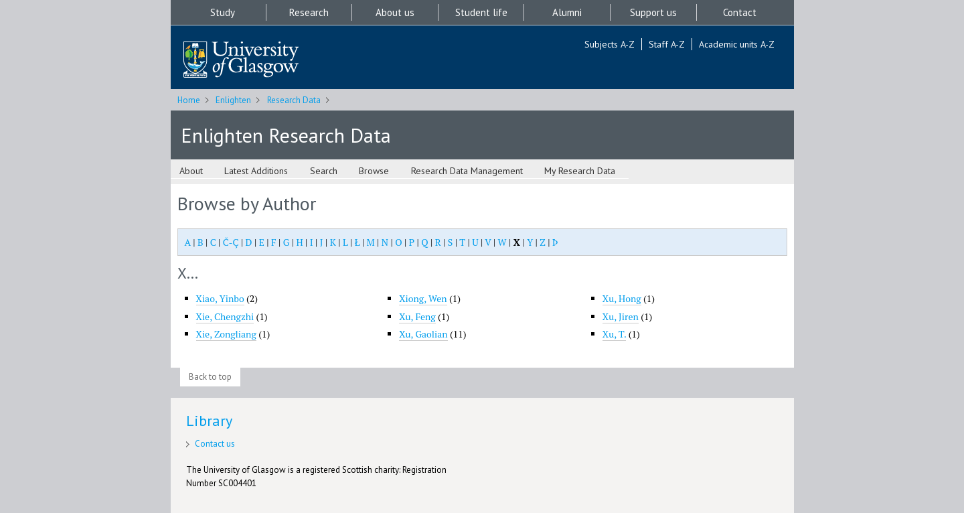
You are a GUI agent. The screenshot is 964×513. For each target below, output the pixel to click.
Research (309, 12)
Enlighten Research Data (286, 135)
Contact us (215, 443)
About (191, 171)
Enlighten (233, 100)
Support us (653, 12)
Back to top (210, 376)
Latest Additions (256, 171)
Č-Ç (231, 242)
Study (222, 12)
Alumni (567, 12)
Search (323, 171)
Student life (481, 12)
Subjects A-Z (609, 44)
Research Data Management (467, 171)
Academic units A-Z (737, 44)
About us (395, 12)
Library (209, 420)
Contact (739, 12)
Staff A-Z (667, 44)
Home (188, 100)
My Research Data (579, 171)
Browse (374, 171)
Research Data (294, 100)
